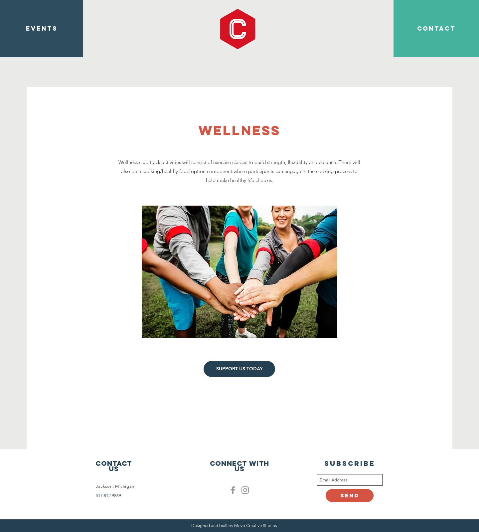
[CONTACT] (436, 28)
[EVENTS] (41, 28)
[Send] (350, 495)
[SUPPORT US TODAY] (239, 369)
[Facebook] (233, 490)
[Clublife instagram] (245, 490)
